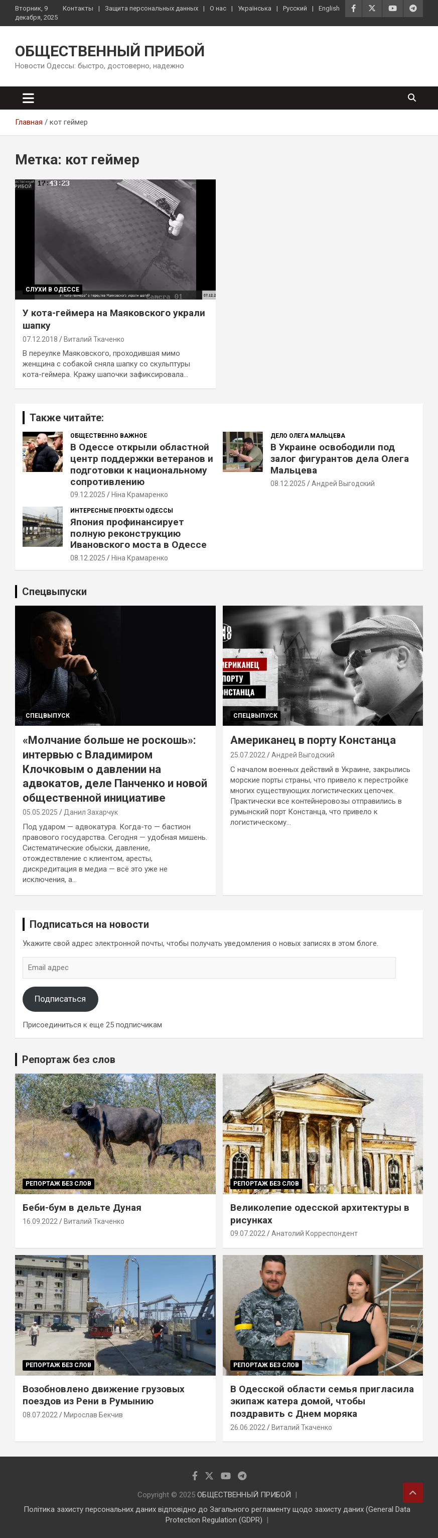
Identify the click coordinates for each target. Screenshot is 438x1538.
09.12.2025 (87, 495)
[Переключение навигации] (28, 98)
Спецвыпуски (54, 592)
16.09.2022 (40, 1221)
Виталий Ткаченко (94, 339)
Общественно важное (108, 435)
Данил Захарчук (91, 812)
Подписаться (60, 999)
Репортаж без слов (68, 1059)
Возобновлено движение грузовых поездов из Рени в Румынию (104, 1395)
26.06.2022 (247, 1427)
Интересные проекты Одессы (121, 510)
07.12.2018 (40, 339)
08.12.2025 (288, 483)
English (329, 8)
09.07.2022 (247, 1233)
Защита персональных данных (151, 8)
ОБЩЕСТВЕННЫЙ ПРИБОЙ (110, 51)
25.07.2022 (247, 755)
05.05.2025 (40, 812)
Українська (254, 8)
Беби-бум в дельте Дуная (82, 1207)
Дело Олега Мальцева (307, 435)
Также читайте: (67, 418)
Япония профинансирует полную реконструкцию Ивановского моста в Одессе (138, 533)
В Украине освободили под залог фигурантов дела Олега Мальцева (339, 458)
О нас (218, 8)
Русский (295, 8)
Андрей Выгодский (343, 483)
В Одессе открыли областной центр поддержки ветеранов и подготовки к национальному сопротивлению (141, 464)
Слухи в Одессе (52, 289)
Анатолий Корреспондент (314, 1233)
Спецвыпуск (48, 715)
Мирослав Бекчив (93, 1415)
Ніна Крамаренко (139, 495)
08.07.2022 (40, 1415)
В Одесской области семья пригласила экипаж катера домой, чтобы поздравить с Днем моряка (322, 1401)
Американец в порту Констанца (313, 740)
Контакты (78, 8)
